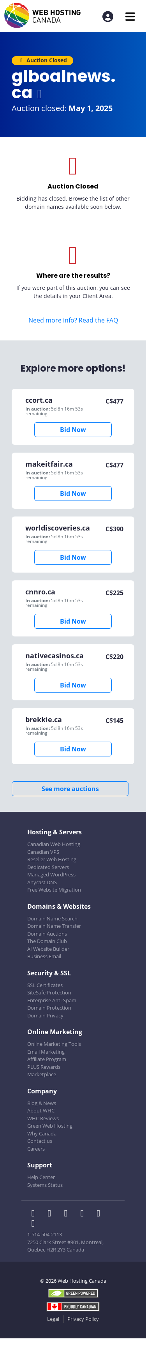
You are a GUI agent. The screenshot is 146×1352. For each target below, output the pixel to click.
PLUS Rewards (43, 1066)
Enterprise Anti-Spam (51, 1000)
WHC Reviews (43, 1118)
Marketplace (41, 1074)
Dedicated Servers (48, 867)
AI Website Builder (48, 948)
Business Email (44, 956)
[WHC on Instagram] (84, 1214)
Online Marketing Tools (54, 1043)
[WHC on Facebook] (35, 1214)
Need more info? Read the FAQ (73, 320)
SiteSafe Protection (49, 992)
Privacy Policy (83, 1318)
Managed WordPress (51, 874)
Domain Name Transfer (54, 925)
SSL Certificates (45, 985)
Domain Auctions (47, 933)
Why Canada (41, 1133)
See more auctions (70, 788)
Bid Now (73, 429)
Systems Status (45, 1184)
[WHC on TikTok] (34, 1224)
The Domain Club (47, 941)
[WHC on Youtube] (100, 1214)
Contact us (39, 1140)
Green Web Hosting (49, 1125)
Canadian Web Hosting (53, 844)
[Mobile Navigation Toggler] (130, 16)
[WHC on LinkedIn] (68, 1214)
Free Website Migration (54, 889)
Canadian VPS (43, 851)
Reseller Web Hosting (51, 859)
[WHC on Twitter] (52, 1214)
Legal (53, 1318)
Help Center (41, 1177)
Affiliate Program (46, 1059)
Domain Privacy (45, 1015)
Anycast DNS (42, 882)
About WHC (41, 1110)
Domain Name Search (52, 918)
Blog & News (41, 1103)
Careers (36, 1148)
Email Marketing (46, 1051)
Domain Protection (49, 1007)
